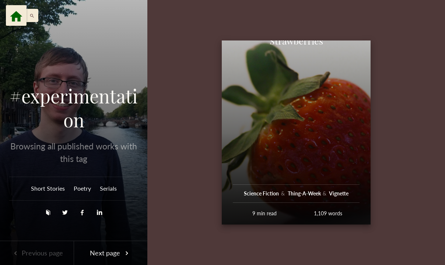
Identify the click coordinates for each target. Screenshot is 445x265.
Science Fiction (262, 193)
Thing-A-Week (305, 193)
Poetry (82, 188)
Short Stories (48, 188)
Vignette (338, 193)
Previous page (37, 253)
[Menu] (16, 15)
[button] (30, 15)
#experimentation (74, 108)
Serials (108, 188)
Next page (110, 253)
